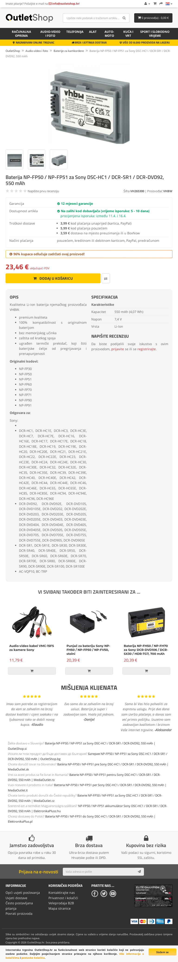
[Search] (124, 18)
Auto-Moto (109, 34)
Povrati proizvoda (19, 913)
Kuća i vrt (128, 34)
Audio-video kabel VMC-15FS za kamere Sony (31, 648)
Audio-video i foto (50, 34)
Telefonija (74, 32)
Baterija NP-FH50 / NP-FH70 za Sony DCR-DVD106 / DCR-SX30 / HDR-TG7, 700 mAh (146, 650)
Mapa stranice (59, 908)
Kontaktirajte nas (61, 892)
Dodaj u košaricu (51, 278)
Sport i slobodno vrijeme (154, 34)
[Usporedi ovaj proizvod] (102, 278)
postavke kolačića (33, 957)
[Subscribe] (139, 872)
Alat (93, 32)
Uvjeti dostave (16, 898)
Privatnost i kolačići (63, 898)
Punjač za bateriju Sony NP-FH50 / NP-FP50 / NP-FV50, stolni (88, 650)
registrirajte (146, 349)
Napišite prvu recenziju (43, 191)
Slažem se (162, 952)
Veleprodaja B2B (61, 903)
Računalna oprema (21, 34)
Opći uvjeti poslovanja (23, 892)
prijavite (117, 349)
